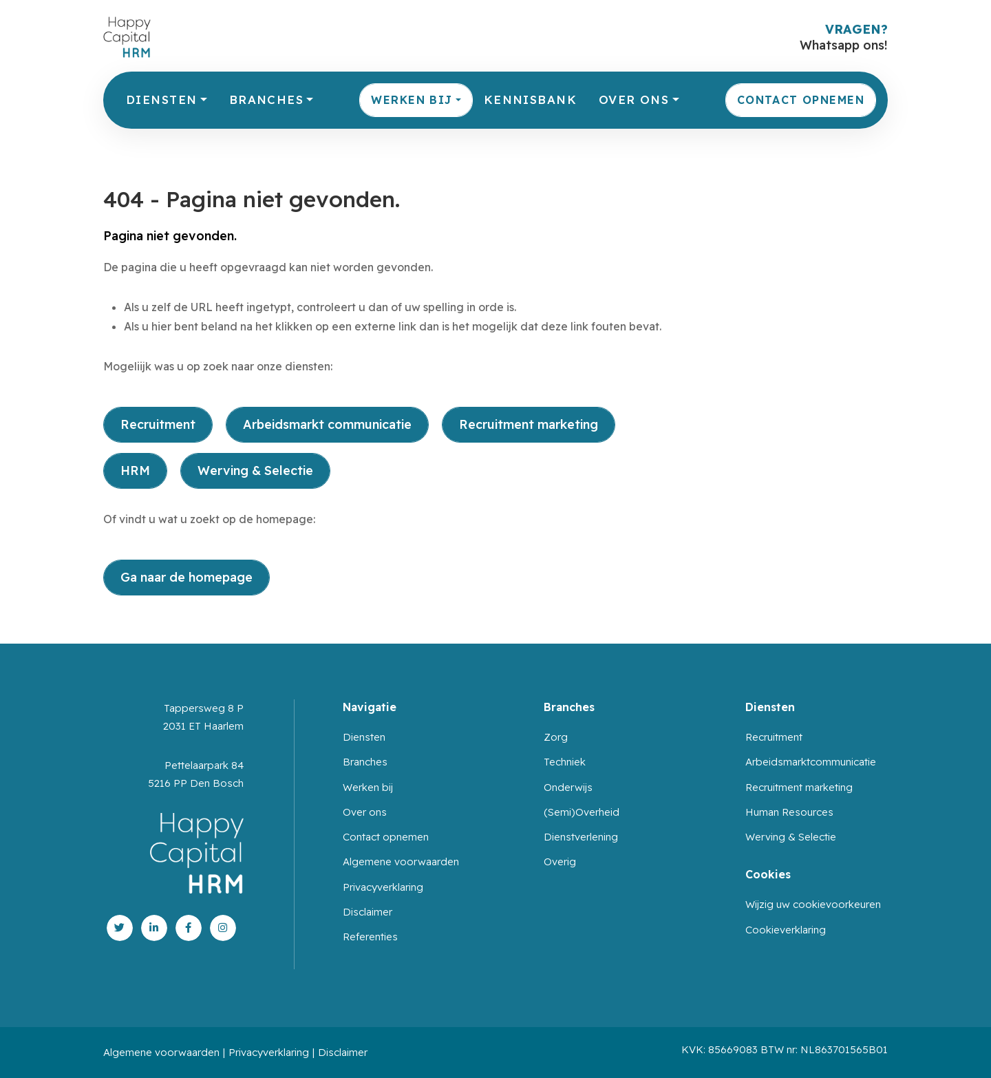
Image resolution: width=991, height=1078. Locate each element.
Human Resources (789, 811)
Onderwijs (568, 787)
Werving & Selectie (255, 470)
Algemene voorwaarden (401, 861)
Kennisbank (530, 99)
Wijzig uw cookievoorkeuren (813, 904)
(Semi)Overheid (581, 811)
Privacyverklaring (383, 887)
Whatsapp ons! (844, 45)
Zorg (556, 736)
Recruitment (157, 424)
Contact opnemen (800, 100)
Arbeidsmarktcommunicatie (810, 761)
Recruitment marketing (528, 424)
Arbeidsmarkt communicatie (327, 424)
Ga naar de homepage (186, 577)
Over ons (634, 99)
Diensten (161, 99)
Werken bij (411, 100)
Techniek (565, 761)
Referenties (370, 936)
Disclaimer (367, 911)
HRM (135, 470)
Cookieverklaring (785, 929)
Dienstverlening (581, 836)
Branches (266, 99)
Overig (560, 861)
